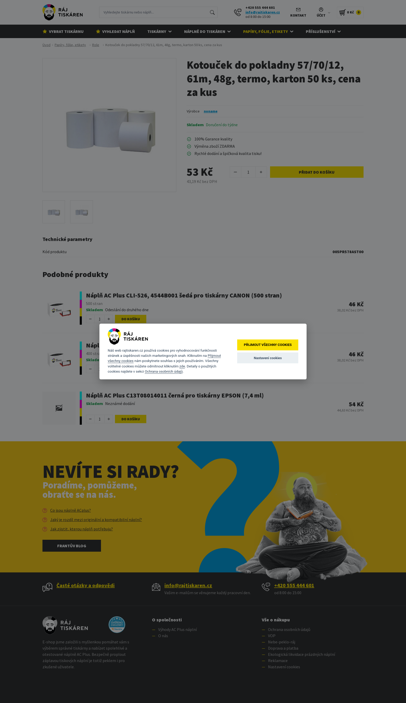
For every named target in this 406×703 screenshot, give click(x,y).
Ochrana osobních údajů (164, 371)
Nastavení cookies (268, 358)
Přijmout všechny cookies (268, 345)
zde (182, 366)
